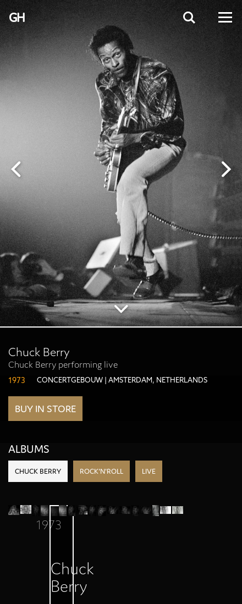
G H (16, 17)
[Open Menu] (224, 17)
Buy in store (45, 408)
